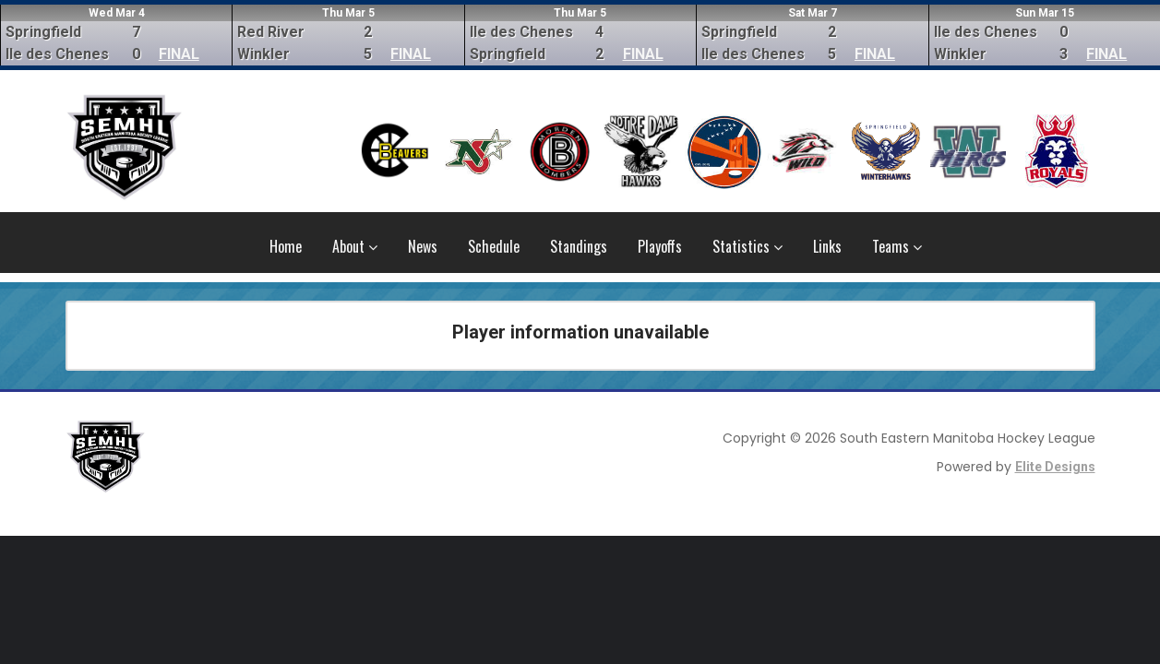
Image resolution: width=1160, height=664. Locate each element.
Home (285, 246)
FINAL (179, 54)
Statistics (747, 246)
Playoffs (660, 246)
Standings (578, 246)
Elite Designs (1055, 466)
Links (827, 246)
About (354, 246)
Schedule (494, 246)
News (422, 246)
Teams (897, 246)
